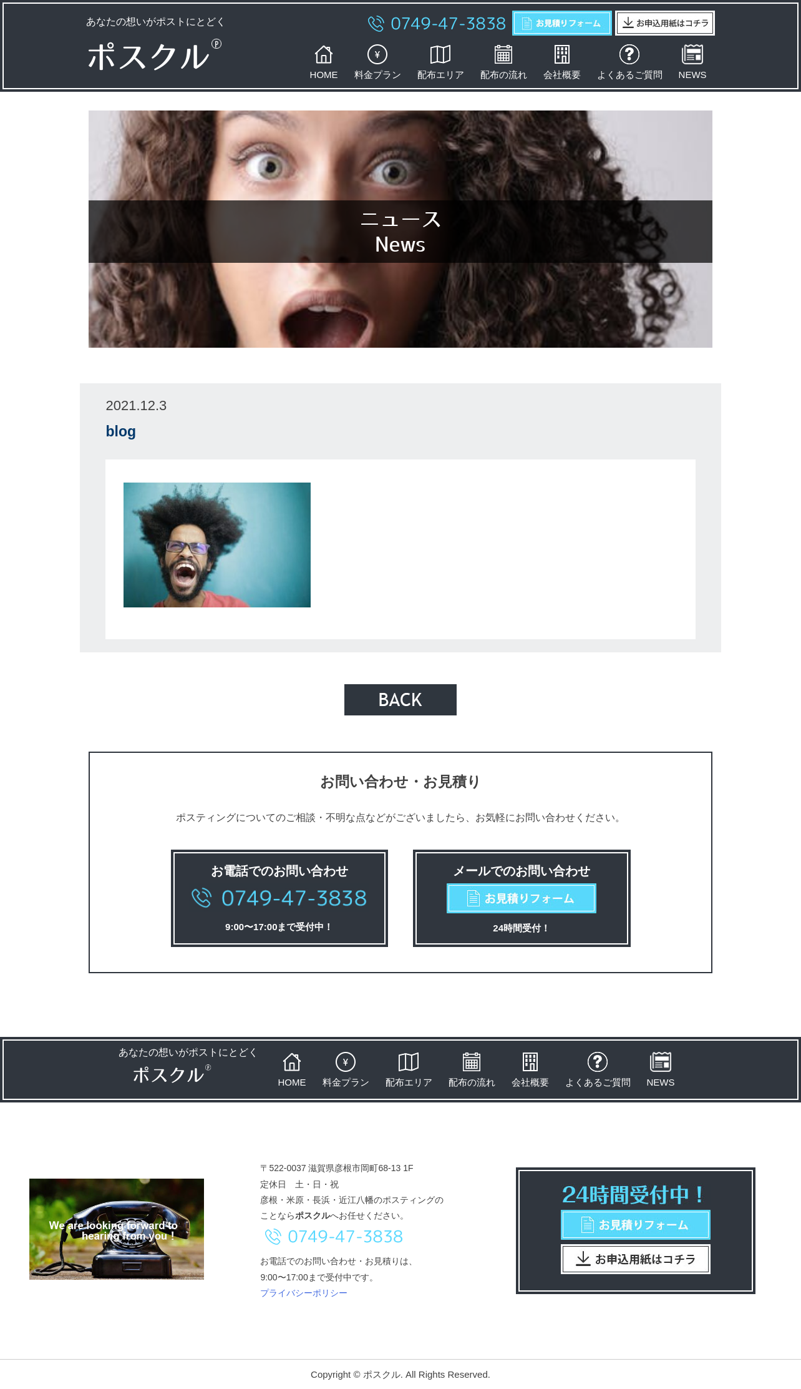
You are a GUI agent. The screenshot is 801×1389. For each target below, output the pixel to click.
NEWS (693, 62)
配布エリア (440, 62)
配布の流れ (503, 62)
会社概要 (562, 62)
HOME (324, 62)
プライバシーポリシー (303, 1293)
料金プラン (377, 62)
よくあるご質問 (630, 62)
